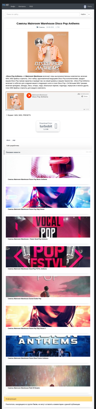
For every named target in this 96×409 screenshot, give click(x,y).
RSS (38, 6)
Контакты (29, 6)
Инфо (20, 6)
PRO (9, 6)
